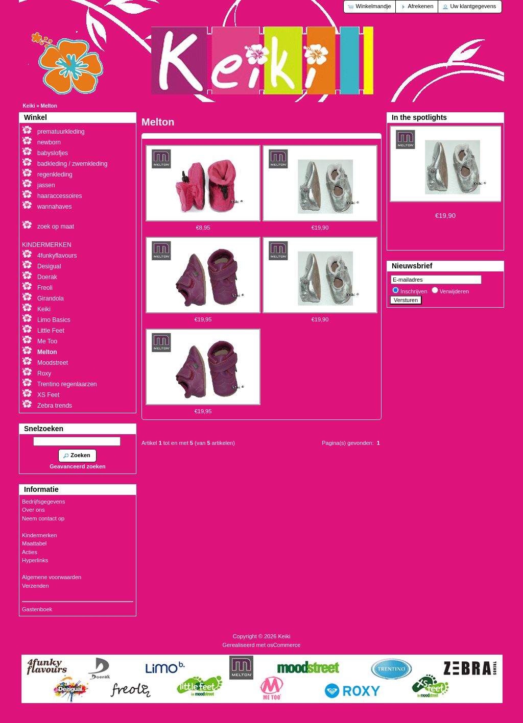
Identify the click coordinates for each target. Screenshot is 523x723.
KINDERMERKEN (47, 244)
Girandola (50, 298)
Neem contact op (43, 518)
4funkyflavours (57, 255)
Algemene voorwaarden (51, 577)
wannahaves (54, 206)
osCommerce (283, 645)
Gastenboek (37, 609)
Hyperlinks (35, 560)
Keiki (29, 106)
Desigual (49, 266)
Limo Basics (53, 319)
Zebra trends (54, 405)
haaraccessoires (59, 196)
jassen (46, 185)
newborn (49, 142)
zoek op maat (55, 226)
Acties (29, 552)
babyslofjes (52, 153)
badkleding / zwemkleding (72, 163)
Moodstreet (52, 362)
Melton (49, 106)
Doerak (47, 277)
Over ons (33, 510)
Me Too (47, 341)
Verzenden (35, 586)
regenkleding (55, 174)
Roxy (44, 373)
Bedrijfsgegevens (43, 501)
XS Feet (48, 394)
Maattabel (34, 543)
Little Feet (50, 330)
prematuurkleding (61, 131)
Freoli (45, 287)
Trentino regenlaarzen (67, 384)
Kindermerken (39, 535)
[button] (370, 6)
